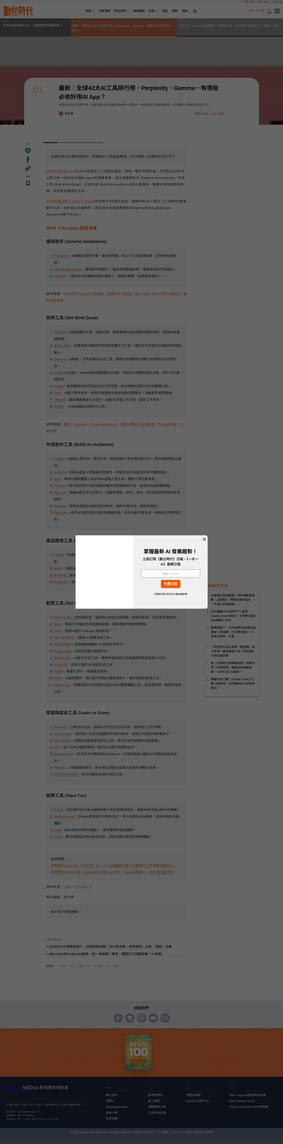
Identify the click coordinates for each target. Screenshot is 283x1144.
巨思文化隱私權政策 (176, 594)
